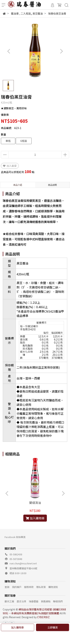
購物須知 (53, 587)
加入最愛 (10, 166)
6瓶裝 (23, 141)
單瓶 (8, 141)
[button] (61, 51)
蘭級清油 (35, 502)
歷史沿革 (21, 601)
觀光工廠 (9, 601)
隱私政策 (41, 587)
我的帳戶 (16, 587)
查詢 (7, 587)
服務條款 (29, 587)
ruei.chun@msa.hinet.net (23, 563)
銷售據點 (46, 601)
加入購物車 (17, 627)
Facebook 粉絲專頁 (15, 537)
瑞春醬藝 (33, 601)
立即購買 (52, 627)
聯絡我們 (58, 601)
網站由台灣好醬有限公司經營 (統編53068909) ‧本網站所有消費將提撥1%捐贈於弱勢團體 (34, 611)
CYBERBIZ (43, 617)
